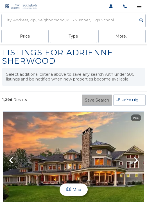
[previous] (11, 160)
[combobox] (4, 20)
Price (25, 36)
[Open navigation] (139, 6)
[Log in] (111, 6)
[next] (136, 160)
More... (122, 36)
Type (73, 36)
